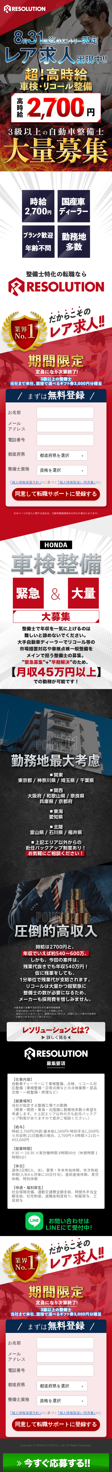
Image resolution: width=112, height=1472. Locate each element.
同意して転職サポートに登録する (56, 494)
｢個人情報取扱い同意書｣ (77, 482)
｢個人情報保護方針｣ (25, 482)
